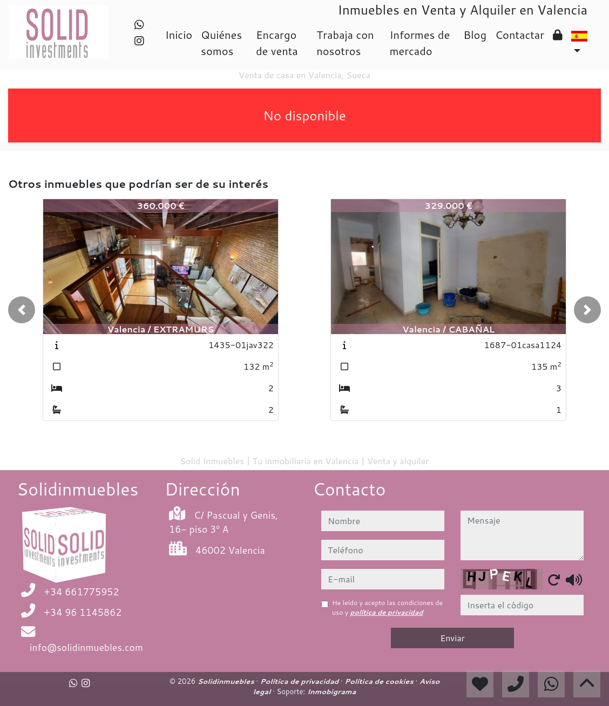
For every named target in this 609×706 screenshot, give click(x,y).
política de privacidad (386, 612)
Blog (474, 34)
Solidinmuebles (227, 681)
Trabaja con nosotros (345, 42)
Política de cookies (379, 681)
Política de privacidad (300, 681)
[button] (21, 309)
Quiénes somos (221, 42)
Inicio (178, 34)
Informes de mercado (419, 42)
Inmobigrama (331, 691)
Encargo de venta (277, 42)
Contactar (519, 34)
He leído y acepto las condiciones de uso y (387, 607)
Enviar (452, 638)
